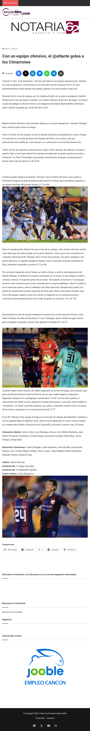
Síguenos (7, 619)
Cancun (14, 49)
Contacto (50, 718)
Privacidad (40, 718)
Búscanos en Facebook (12, 612)
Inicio (5, 49)
